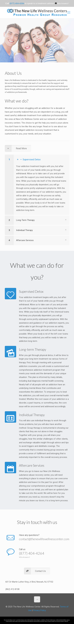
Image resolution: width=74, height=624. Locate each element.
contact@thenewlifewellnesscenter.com (44, 539)
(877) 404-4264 (17, 3)
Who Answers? (63, 4)
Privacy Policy (39, 610)
